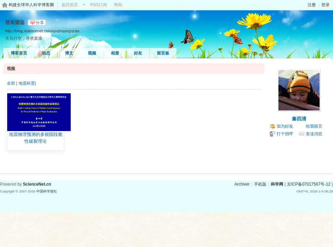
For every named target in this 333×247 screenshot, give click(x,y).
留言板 (163, 53)
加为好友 (285, 126)
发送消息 (314, 133)
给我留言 (314, 126)
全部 (11, 83)
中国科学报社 (46, 191)
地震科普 (27, 83)
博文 (69, 53)
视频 (92, 53)
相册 (115, 53)
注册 (312, 4)
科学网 (277, 184)
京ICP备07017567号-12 (309, 184)
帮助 (118, 4)
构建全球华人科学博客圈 (31, 4)
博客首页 (19, 53)
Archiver (242, 184)
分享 (40, 22)
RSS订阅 (98, 4)
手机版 (260, 184)
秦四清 (299, 118)
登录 (325, 4)
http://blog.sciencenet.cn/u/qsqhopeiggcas (42, 30)
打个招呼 (285, 133)
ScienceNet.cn (37, 184)
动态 (46, 53)
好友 (138, 53)
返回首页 (69, 4)
